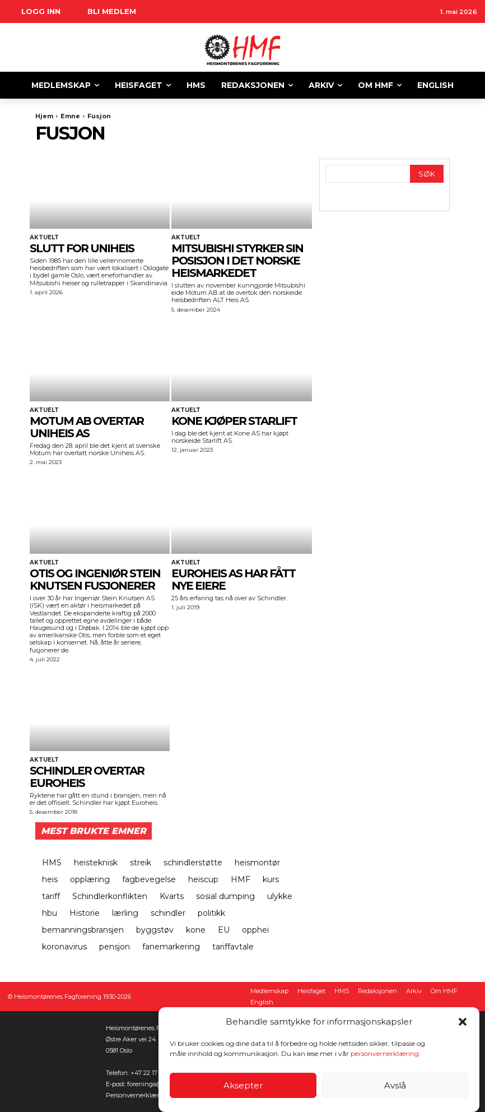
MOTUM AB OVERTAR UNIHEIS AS (86, 427)
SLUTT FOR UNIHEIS (82, 248)
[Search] (427, 174)
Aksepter (243, 1085)
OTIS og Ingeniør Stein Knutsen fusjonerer (95, 579)
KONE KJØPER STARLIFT (234, 421)
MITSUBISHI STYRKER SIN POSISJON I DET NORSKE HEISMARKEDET (237, 261)
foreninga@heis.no (155, 1084)
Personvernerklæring (137, 1095)
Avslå (395, 1085)
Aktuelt (44, 237)
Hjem (44, 116)
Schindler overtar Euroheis (87, 777)
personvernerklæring (385, 1053)
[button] (462, 1021)
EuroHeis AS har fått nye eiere (233, 579)
